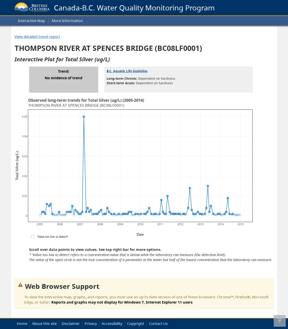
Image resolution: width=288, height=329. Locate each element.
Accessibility (112, 323)
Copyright (135, 323)
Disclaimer (71, 323)
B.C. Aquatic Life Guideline (127, 71)
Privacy (91, 323)
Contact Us (158, 323)
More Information (67, 20)
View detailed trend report (37, 36)
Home (22, 323)
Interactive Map (31, 20)
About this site (44, 323)
